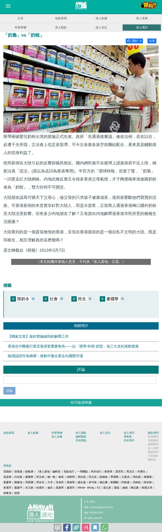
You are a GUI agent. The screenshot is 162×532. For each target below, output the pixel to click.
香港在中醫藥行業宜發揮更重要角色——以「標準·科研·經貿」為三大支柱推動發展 (73, 346)
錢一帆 (51, 476)
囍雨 (17, 493)
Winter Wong (86, 487)
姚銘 (125, 487)
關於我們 (153, 432)
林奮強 (7, 493)
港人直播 (142, 18)
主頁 (20, 18)
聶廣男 (60, 487)
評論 (9, 391)
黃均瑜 (93, 482)
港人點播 (101, 18)
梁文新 (107, 487)
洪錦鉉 (137, 482)
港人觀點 (61, 27)
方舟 (50, 482)
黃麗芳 (7, 487)
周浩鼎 (82, 476)
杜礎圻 (40, 487)
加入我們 (153, 448)
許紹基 (18, 476)
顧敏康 (29, 471)
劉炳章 (108, 471)
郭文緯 (40, 476)
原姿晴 (7, 476)
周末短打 (96, 471)
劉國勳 (115, 482)
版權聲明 (153, 444)
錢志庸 (104, 482)
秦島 (61, 476)
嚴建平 (18, 487)
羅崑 (116, 487)
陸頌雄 (148, 482)
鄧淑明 (71, 482)
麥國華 (29, 476)
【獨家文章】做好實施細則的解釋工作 (38, 336)
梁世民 (119, 471)
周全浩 (40, 482)
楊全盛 (82, 482)
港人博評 (142, 27)
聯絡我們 (153, 452)
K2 (98, 487)
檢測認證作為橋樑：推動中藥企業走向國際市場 (45, 356)
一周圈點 (82, 471)
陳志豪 (135, 487)
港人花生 (101, 27)
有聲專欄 (20, 27)
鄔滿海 (104, 476)
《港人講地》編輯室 (48, 471)
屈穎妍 (7, 471)
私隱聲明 (153, 436)
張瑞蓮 (18, 471)
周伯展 (137, 476)
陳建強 (18, 482)
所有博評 (129, 440)
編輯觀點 (81, 436)
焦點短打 (69, 471)
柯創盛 (126, 482)
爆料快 (152, 459)
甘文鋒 (29, 487)
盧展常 (71, 487)
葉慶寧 (7, 482)
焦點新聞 (61, 18)
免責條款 (153, 440)
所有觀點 (81, 440)
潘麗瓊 (148, 476)
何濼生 (141, 471)
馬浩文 (130, 471)
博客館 (128, 436)
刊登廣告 (153, 455)
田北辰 (93, 476)
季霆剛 (115, 476)
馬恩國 (29, 482)
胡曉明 (71, 476)
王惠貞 (126, 476)
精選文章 (147, 487)
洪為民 (60, 482)
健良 (50, 487)
